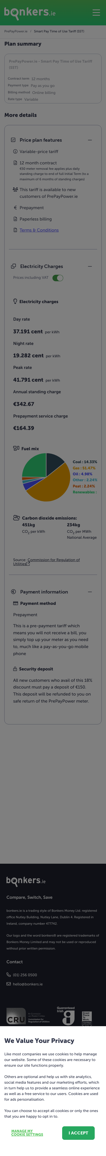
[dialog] (53, 578)
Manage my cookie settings (27, 1133)
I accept (78, 1132)
